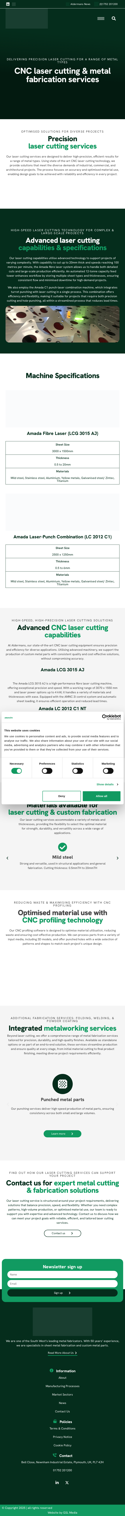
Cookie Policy (62, 1445)
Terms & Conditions (62, 1428)
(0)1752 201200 (106, 4)
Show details (105, 784)
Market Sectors (62, 1394)
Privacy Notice (62, 1437)
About (62, 1378)
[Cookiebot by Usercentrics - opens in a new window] (105, 717)
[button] (7, 858)
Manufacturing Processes (63, 1386)
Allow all (101, 796)
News (62, 1403)
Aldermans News (78, 4)
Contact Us (62, 1411)
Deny (61, 796)
